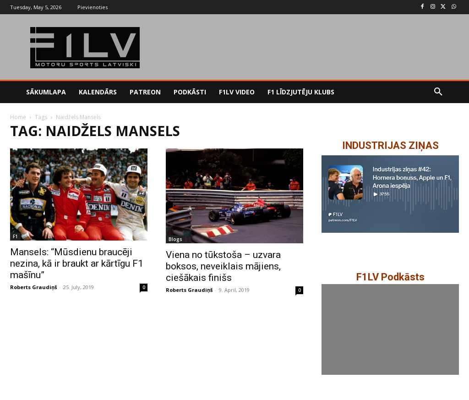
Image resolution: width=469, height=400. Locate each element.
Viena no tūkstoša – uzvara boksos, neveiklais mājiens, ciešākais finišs (223, 266)
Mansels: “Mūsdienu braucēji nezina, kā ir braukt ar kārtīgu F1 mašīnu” (76, 263)
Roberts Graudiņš (33, 287)
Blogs (175, 239)
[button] (438, 92)
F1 (15, 236)
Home (18, 117)
